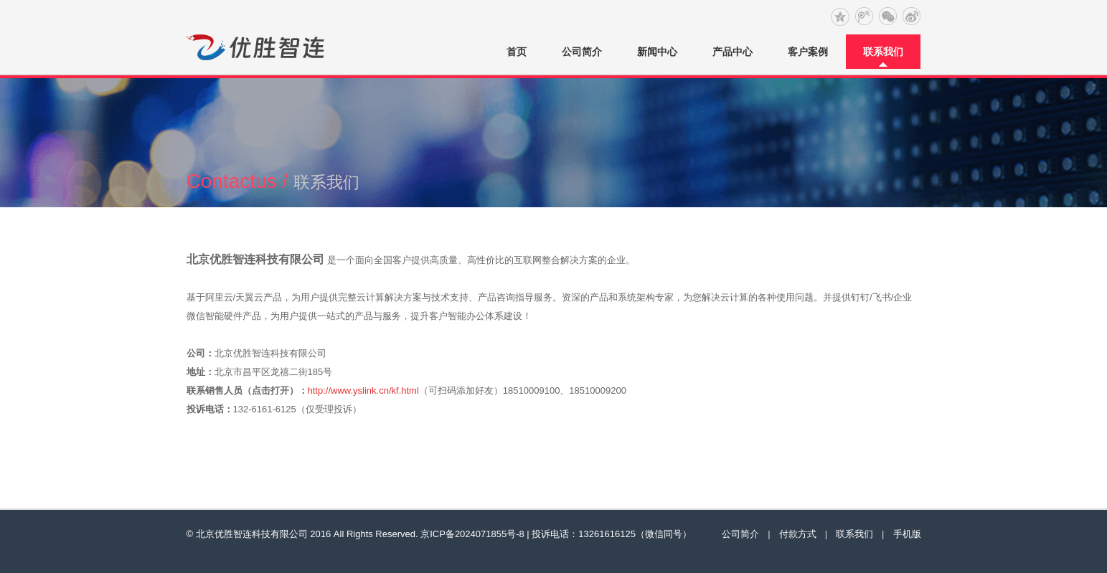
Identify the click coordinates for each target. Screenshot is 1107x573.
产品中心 (732, 51)
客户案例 (808, 51)
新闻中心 (657, 51)
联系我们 (883, 51)
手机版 (907, 534)
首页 (517, 51)
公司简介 (582, 51)
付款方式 (797, 534)
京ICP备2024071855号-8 (472, 534)
